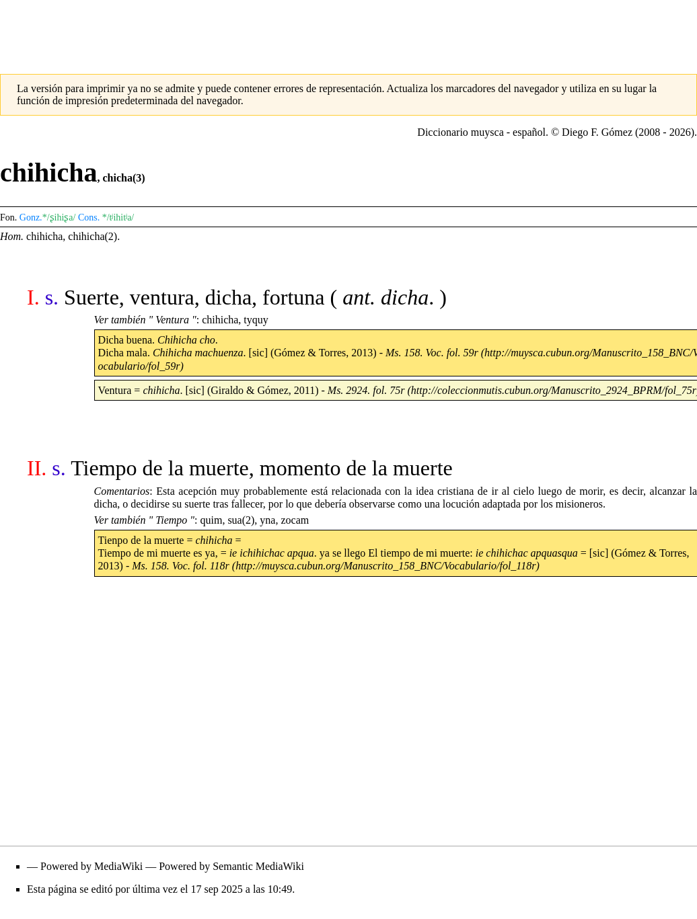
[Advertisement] (348, 30)
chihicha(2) (92, 236)
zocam (295, 520)
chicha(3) (123, 178)
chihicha (44, 236)
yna (267, 520)
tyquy (256, 319)
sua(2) (240, 520)
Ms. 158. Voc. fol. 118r (180, 565)
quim (211, 520)
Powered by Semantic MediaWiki (231, 866)
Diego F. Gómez (597, 132)
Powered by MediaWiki (91, 866)
